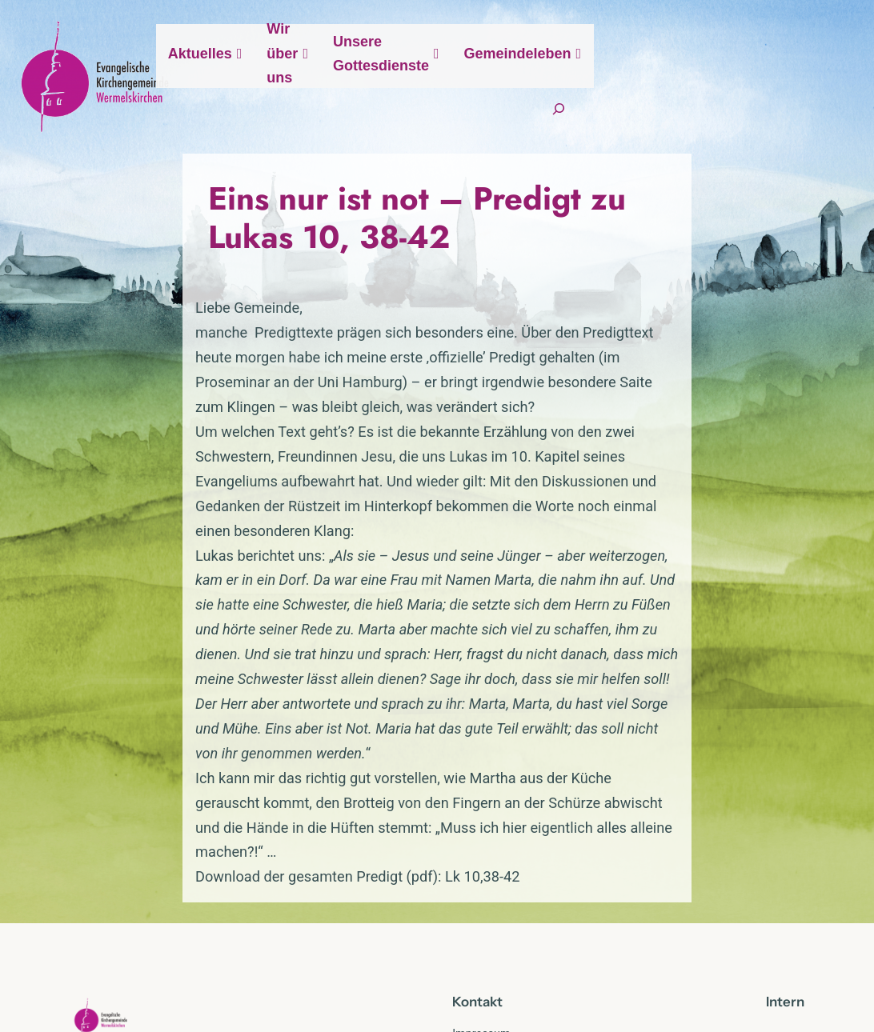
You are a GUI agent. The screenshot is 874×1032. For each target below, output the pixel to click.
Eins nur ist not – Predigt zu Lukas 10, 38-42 (417, 255)
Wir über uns (454, 83)
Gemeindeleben (751, 84)
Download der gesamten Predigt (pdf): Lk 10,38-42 (232, 697)
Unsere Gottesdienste (595, 83)
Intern (785, 822)
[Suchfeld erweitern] (786, 135)
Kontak (474, 822)
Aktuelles (349, 84)
